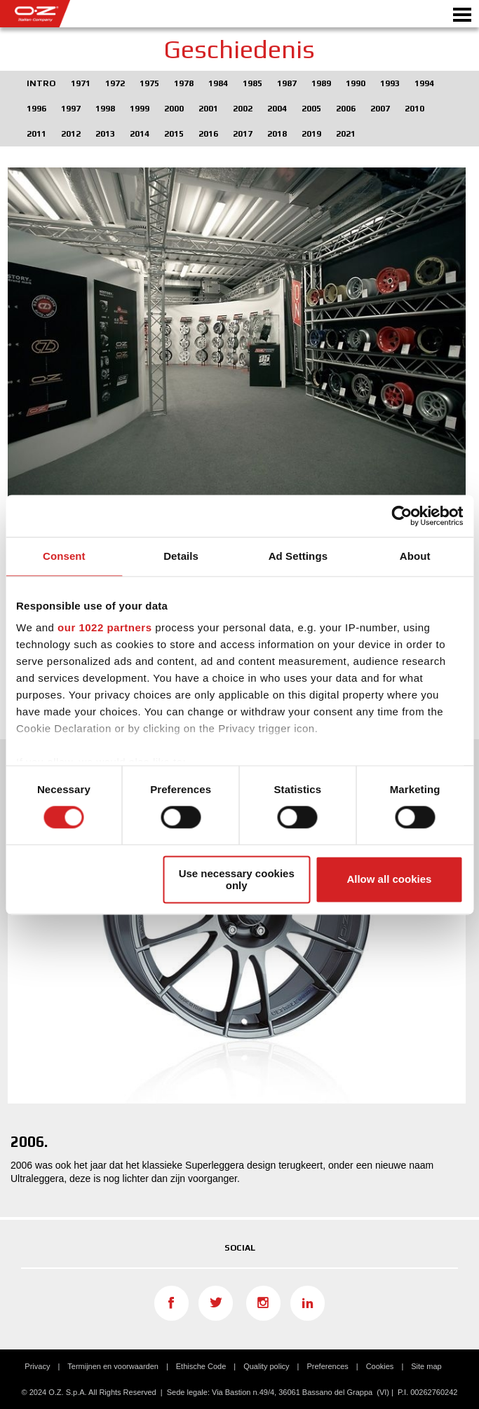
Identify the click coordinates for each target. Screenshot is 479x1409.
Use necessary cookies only (237, 879)
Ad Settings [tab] (298, 556)
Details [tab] (180, 556)
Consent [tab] (64, 556)
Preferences (327, 1366)
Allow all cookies (388, 880)
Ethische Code (201, 1366)
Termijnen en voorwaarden (112, 1366)
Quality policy (266, 1366)
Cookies (380, 1366)
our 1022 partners (104, 627)
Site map (426, 1366)
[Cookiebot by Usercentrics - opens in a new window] (401, 515)
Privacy (37, 1366)
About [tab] (415, 556)
